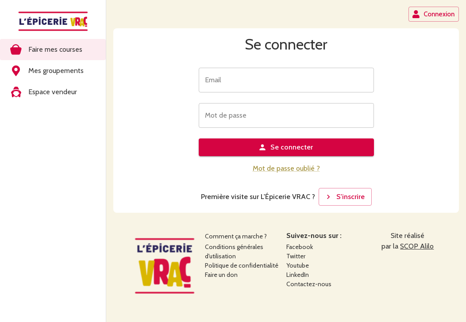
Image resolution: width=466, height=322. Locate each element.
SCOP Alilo (417, 246)
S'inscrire (344, 196)
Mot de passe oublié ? (286, 168)
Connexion (433, 14)
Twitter (295, 256)
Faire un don (221, 275)
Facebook (299, 247)
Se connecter (285, 147)
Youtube (297, 265)
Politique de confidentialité (241, 265)
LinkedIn (297, 275)
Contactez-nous (308, 284)
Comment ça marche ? (236, 236)
